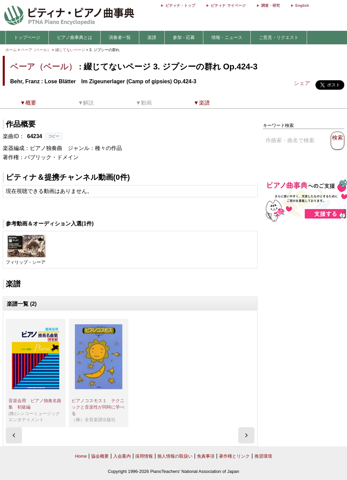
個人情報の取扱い (174, 456)
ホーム (11, 50)
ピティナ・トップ (180, 5)
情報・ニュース (226, 37)
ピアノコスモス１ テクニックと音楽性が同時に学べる (98, 407)
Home (81, 456)
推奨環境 (263, 456)
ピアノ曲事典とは (74, 37)
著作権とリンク (234, 456)
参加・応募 (184, 37)
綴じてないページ (70, 50)
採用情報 (144, 456)
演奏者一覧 (120, 37)
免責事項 (206, 456)
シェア (302, 83)
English (302, 5)
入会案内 (122, 456)
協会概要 (100, 456)
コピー (53, 136)
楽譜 (151, 37)
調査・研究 (270, 5)
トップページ (27, 37)
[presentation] (14, 435)
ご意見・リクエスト (279, 37)
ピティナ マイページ (228, 5)
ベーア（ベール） (36, 50)
